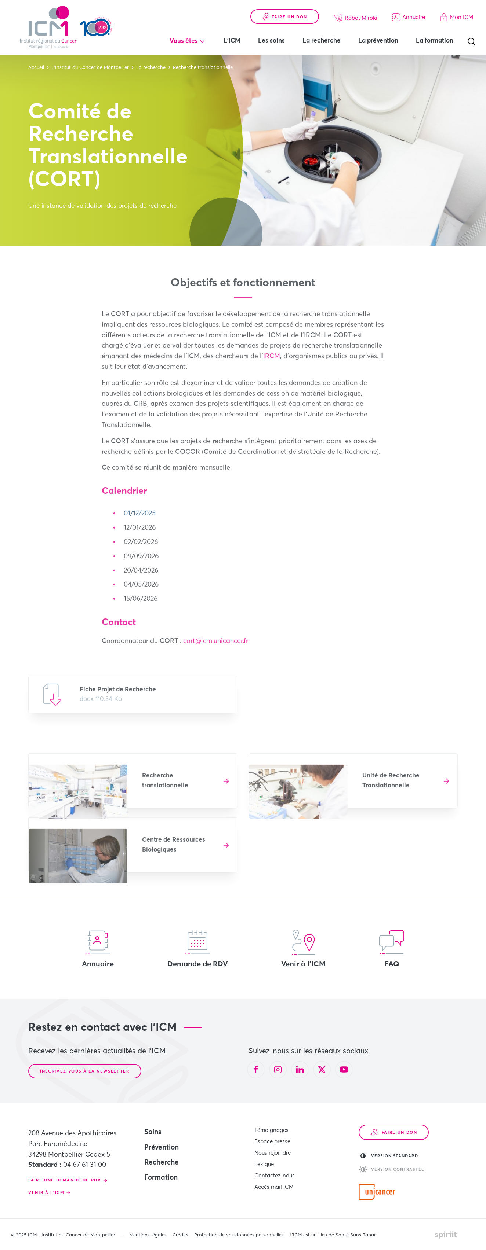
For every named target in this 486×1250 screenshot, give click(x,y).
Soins (153, 1132)
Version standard (389, 1155)
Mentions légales (148, 1235)
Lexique (264, 1164)
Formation (161, 1177)
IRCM (271, 361)
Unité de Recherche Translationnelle (391, 785)
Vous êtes (184, 41)
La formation (434, 41)
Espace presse (272, 1141)
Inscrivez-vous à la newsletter (85, 1071)
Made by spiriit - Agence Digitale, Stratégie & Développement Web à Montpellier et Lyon (446, 1235)
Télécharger (132, 699)
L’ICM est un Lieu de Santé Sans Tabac (333, 1235)
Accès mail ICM (274, 1187)
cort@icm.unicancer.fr (215, 646)
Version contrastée (391, 1169)
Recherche (161, 1162)
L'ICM (232, 41)
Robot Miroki (355, 17)
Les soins (271, 41)
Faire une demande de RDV (64, 1180)
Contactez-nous (274, 1176)
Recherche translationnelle (165, 785)
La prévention (378, 41)
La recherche (321, 41)
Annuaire (408, 17)
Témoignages (271, 1130)
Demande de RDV (197, 949)
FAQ (391, 949)
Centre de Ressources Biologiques (173, 850)
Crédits (180, 1235)
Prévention (161, 1147)
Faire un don (284, 17)
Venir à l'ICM (303, 949)
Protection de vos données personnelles (239, 1235)
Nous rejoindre (272, 1153)
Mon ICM (456, 17)
